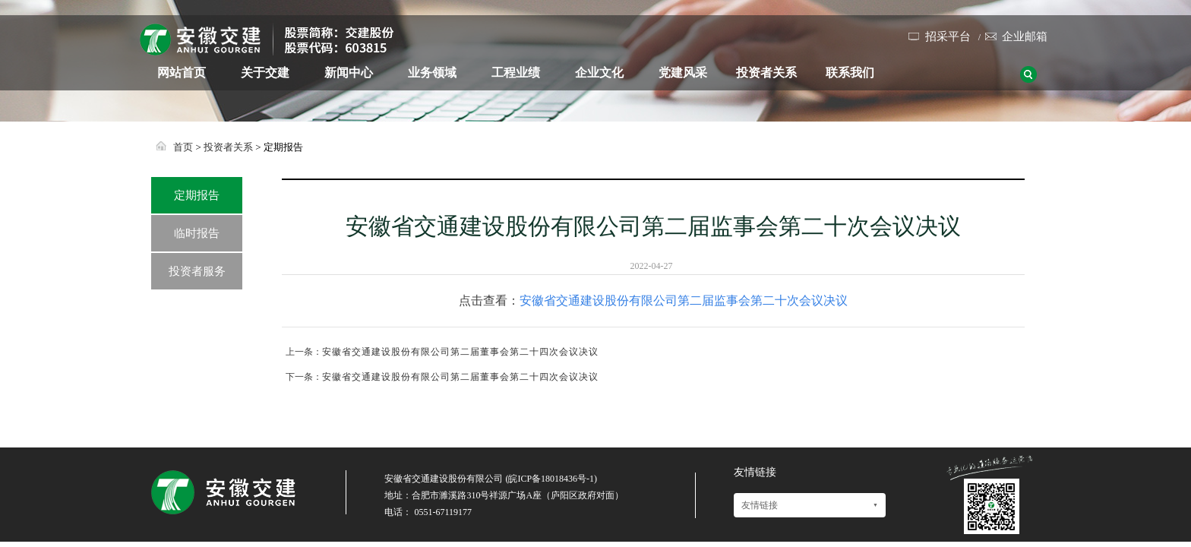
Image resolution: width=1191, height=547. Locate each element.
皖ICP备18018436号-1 (551, 478)
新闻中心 (348, 72)
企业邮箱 (1024, 36)
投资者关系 (766, 72)
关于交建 (265, 72)
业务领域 (432, 72)
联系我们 (850, 72)
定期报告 (197, 195)
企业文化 (599, 72)
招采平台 (948, 36)
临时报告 (197, 233)
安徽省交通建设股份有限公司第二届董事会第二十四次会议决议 (460, 351)
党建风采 (683, 72)
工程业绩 (515, 72)
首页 (183, 147)
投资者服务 (197, 271)
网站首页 (181, 72)
